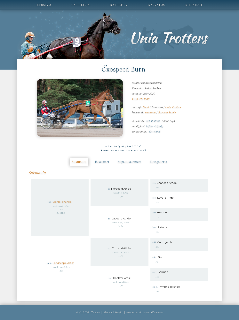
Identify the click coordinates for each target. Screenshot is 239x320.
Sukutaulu (79, 162)
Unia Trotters (173, 107)
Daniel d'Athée (62, 201)
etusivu (44, 5)
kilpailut (194, 5)
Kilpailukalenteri (129, 162)
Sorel (146, 107)
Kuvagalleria (158, 162)
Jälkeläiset (102, 162)
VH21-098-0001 (141, 99)
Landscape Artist (63, 262)
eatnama (150, 112)
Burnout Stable (167, 112)
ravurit (119, 5)
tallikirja (80, 5)
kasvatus (156, 5)
